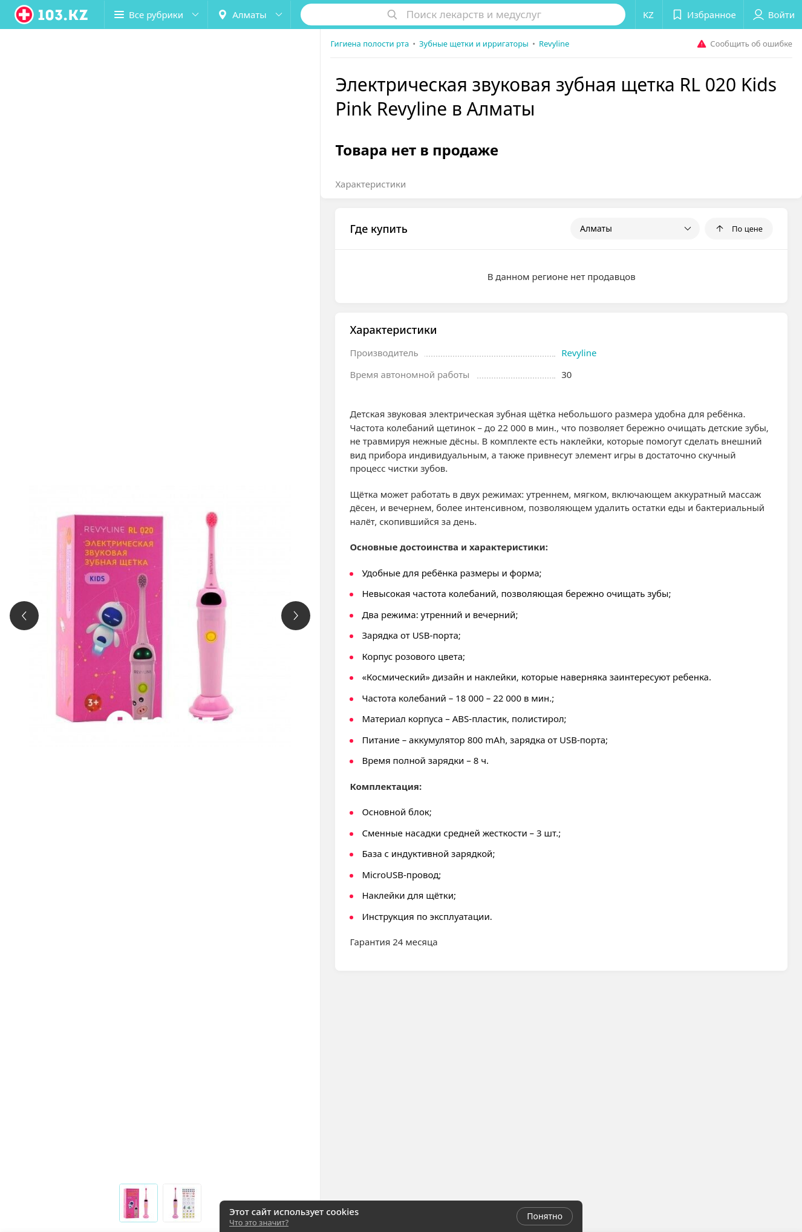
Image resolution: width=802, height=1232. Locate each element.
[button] (156, 14)
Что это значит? (259, 1222)
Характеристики (370, 184)
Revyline (578, 353)
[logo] (52, 14)
